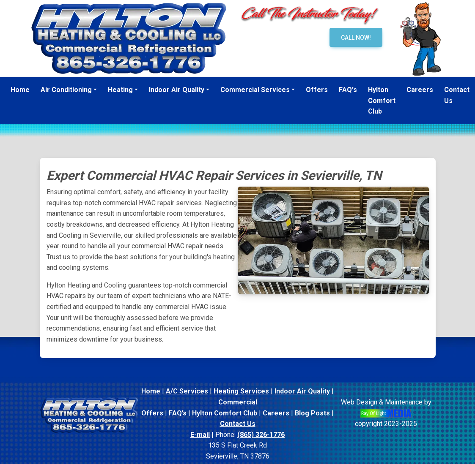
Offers (152, 413)
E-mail (200, 435)
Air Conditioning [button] (66, 90)
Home (150, 391)
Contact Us (237, 424)
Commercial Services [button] (255, 90)
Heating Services (241, 391)
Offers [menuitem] (317, 90)
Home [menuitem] (20, 90)
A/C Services (187, 391)
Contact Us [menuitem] (457, 95)
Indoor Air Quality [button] (176, 90)
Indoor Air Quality (302, 391)
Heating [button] (120, 90)
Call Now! (356, 37)
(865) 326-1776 (261, 435)
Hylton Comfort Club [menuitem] (381, 100)
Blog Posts (312, 413)
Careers (276, 413)
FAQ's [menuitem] (348, 90)
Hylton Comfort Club (224, 413)
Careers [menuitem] (419, 90)
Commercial (237, 402)
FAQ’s (178, 413)
